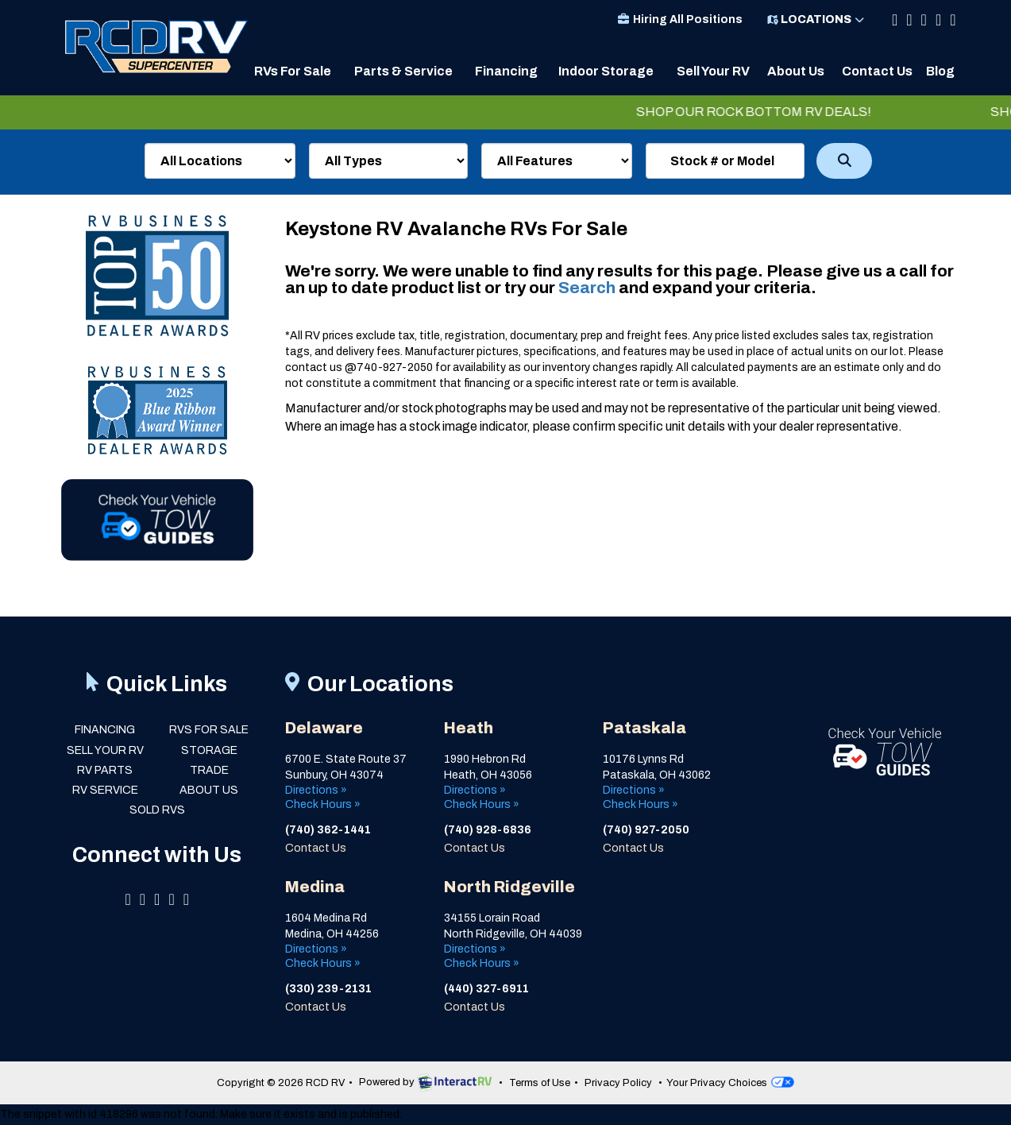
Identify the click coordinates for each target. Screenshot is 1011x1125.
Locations (816, 19)
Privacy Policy (618, 1082)
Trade (209, 770)
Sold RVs (157, 810)
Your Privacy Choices (729, 1082)
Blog (940, 71)
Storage (209, 750)
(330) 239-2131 (328, 989)
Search (844, 161)
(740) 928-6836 (489, 830)
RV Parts (105, 770)
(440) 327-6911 (486, 989)
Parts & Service (403, 71)
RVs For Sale (292, 71)
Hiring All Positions (679, 19)
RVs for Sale (209, 730)
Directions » (316, 790)
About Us (795, 71)
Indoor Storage (606, 71)
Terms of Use (539, 1082)
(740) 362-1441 (328, 830)
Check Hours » (323, 804)
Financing (506, 71)
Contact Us (877, 71)
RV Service (105, 790)
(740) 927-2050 (646, 830)
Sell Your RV (713, 71)
